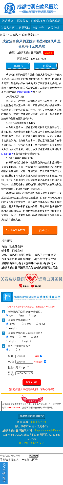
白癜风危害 (8, 27)
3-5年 (36, 337)
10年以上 (27, 341)
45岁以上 (13, 328)
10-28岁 (27, 324)
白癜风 (14, 34)
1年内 (11, 337)
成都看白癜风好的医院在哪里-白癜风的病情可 (28, 263)
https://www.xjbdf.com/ (48, 430)
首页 (2, 34)
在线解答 (49, 53)
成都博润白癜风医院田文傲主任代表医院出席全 (29, 267)
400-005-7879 (38, 58)
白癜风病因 (53, 20)
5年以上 (12, 341)
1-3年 (23, 337)
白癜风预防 (23, 27)
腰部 (22, 315)
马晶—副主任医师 (12, 246)
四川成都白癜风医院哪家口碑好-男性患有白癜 (28, 259)
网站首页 (7, 20)
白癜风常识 (29, 34)
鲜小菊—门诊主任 (12, 250)
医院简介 (23, 20)
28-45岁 (42, 324)
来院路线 (53, 27)
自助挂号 (38, 27)
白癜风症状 (38, 20)
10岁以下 (13, 324)
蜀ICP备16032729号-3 (31, 443)
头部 (11, 315)
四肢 (34, 315)
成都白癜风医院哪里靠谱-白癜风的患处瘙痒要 (28, 254)
